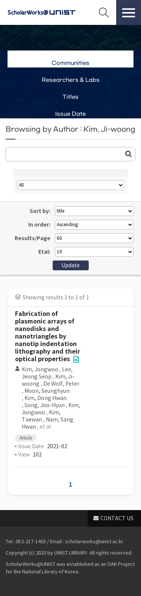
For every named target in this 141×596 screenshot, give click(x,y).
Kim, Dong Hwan (45, 398)
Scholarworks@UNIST (41, 12)
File (76, 359)
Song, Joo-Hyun (44, 405)
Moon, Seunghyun (47, 391)
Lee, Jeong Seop (47, 373)
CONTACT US (116, 518)
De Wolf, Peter (61, 383)
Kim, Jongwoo (40, 369)
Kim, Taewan (41, 416)
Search (103, 12)
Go (128, 153)
